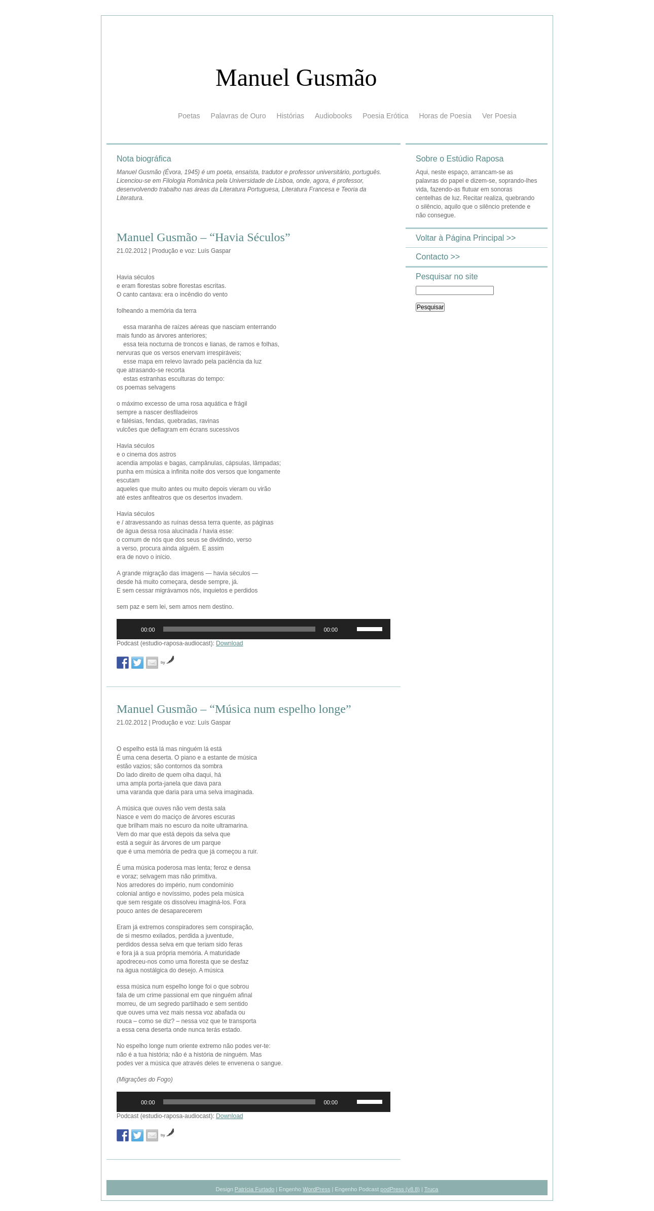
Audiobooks (333, 116)
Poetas (189, 116)
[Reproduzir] (130, 629)
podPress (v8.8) (400, 1189)
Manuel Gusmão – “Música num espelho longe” (234, 708)
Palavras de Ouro (238, 116)
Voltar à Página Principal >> (466, 238)
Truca (431, 1189)
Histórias (290, 116)
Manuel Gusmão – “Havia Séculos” (203, 237)
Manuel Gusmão (296, 77)
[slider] (239, 629)
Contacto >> (438, 256)
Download (229, 643)
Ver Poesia (499, 116)
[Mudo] (349, 629)
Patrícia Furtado (254, 1189)
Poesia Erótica (385, 116)
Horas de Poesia (445, 116)
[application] (253, 629)
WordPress (316, 1189)
